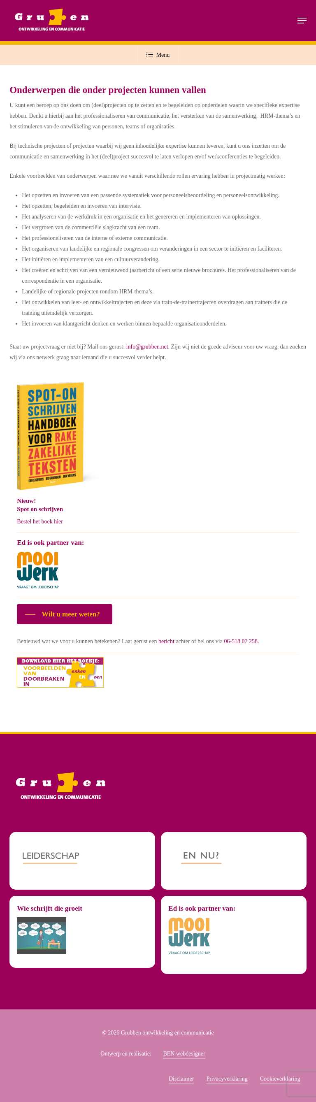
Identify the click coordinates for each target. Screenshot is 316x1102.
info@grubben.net (147, 347)
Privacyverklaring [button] (226, 1079)
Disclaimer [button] (181, 1079)
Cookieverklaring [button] (280, 1079)
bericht (166, 641)
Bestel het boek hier (40, 521)
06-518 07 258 (241, 641)
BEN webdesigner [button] (184, 1054)
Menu (158, 54)
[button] (302, 20)
